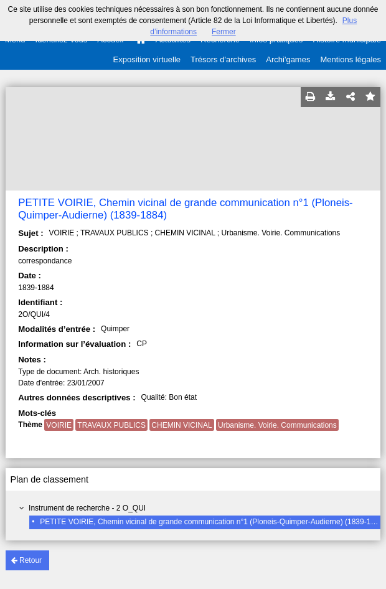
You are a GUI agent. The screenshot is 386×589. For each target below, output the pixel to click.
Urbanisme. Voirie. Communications (277, 425)
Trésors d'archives (223, 59)
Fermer (224, 31)
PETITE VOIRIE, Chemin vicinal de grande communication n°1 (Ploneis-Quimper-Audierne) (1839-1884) (212, 521)
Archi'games (288, 59)
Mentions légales (350, 59)
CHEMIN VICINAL (181, 425)
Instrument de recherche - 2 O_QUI (87, 508)
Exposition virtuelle (147, 59)
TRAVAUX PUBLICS (111, 425)
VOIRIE (59, 425)
